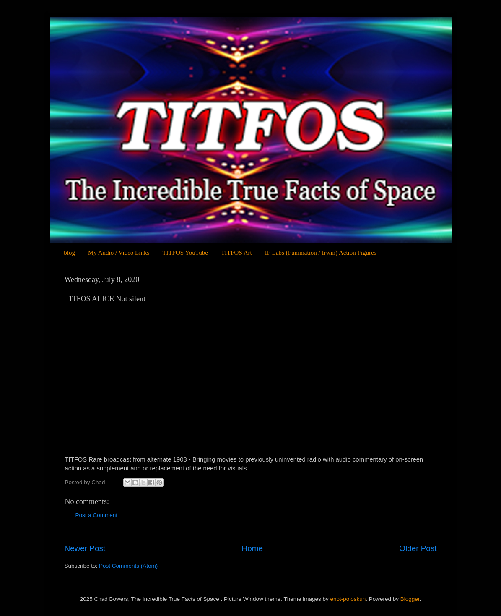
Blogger (410, 599)
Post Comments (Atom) (128, 566)
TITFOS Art (236, 252)
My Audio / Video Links (118, 252)
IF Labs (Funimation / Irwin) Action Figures (320, 252)
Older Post (417, 548)
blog (69, 252)
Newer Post (85, 548)
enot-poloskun (348, 599)
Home (252, 548)
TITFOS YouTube (185, 252)
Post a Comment (96, 515)
